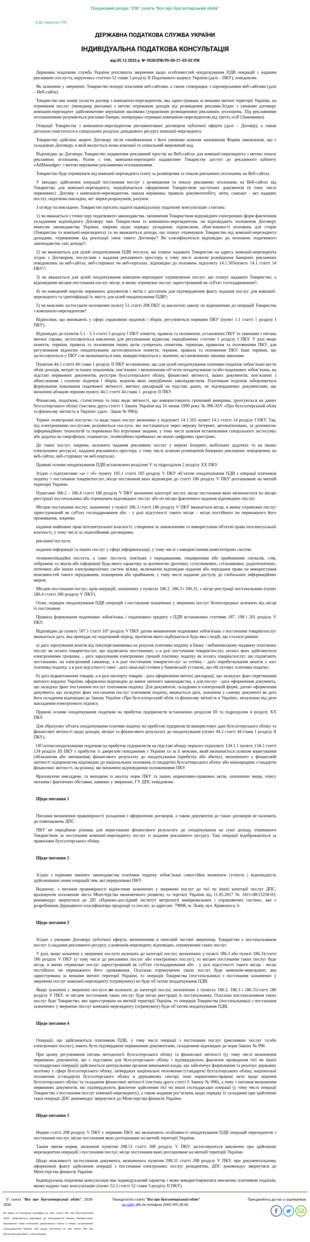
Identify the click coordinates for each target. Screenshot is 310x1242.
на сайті (128, 1204)
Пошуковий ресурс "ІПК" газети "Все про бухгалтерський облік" (155, 8)
